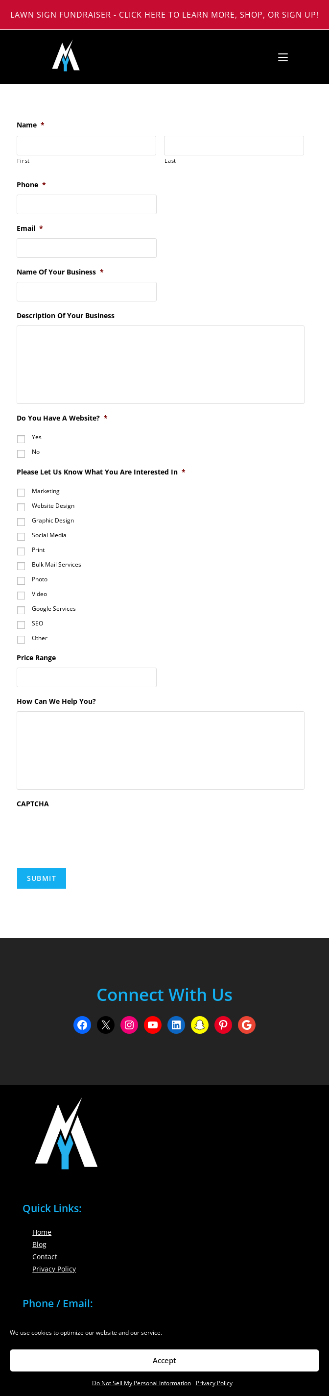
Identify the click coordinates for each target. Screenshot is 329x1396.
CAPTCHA (33, 803)
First (23, 160)
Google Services (54, 608)
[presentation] (91, 833)
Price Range (36, 657)
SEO (37, 623)
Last (170, 160)
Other (39, 638)
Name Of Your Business (60, 272)
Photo (39, 579)
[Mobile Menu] (279, 56)
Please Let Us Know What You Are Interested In (101, 472)
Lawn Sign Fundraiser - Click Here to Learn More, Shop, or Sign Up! (164, 14)
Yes (37, 437)
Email (30, 228)
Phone (31, 184)
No (36, 452)
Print (38, 550)
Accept (164, 1360)
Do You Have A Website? (62, 418)
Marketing (46, 491)
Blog (39, 1244)
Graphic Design (53, 520)
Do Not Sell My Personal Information (141, 1383)
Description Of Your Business (66, 315)
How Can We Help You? (56, 701)
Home (41, 1232)
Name (31, 125)
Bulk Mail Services (56, 564)
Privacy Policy (214, 1383)
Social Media (49, 535)
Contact (44, 1256)
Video (39, 594)
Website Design (53, 505)
